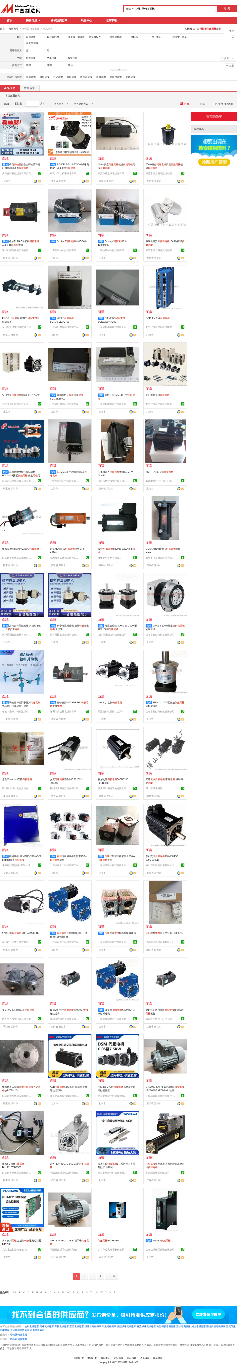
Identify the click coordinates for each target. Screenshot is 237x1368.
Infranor (161, 1240)
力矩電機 (58, 76)
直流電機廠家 (77, 1326)
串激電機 (101, 76)
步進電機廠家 (37, 1329)
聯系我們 (92, 1358)
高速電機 (130, 76)
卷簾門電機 (116, 76)
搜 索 (226, 8)
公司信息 (29, 87)
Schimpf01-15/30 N (72, 241)
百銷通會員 (14, 95)
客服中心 (105, 1358)
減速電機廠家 (198, 1326)
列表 (201, 103)
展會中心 (86, 20)
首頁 (9, 20)
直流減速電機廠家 (146, 1326)
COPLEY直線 (158, 318)
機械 (5, 164)
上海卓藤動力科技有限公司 (112, 634)
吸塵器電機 (86, 76)
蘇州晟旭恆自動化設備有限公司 (17, 788)
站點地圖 (118, 1358)
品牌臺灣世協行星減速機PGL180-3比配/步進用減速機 (21, 475)
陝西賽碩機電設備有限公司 (160, 942)
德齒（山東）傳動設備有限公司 (17, 711)
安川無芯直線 (157, 395)
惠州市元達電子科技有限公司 (17, 942)
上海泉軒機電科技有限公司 (64, 327)
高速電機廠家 (47, 1326)
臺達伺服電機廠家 (215, 1326)
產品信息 (9, 87)
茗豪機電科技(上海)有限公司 (160, 480)
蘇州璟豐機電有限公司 (157, 1172)
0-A (14, 1292)
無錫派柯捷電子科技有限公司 (65, 1018)
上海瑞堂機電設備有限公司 (160, 1249)
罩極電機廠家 (62, 1326)
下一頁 (111, 1276)
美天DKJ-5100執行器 (18, 1009)
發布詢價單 (214, 116)
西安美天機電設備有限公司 (16, 1018)
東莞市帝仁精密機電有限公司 (65, 173)
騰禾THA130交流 (159, 471)
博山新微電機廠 (154, 788)
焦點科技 (122, 1362)
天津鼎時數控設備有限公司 (16, 173)
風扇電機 (44, 76)
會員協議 (145, 1358)
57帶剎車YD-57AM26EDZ (20, 933)
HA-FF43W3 (109, 1240)
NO (68, 1292)
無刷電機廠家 (31, 1326)
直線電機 (71, 76)
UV (96, 1292)
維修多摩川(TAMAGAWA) (20, 548)
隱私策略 (131, 1358)
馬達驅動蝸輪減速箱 (120, 933)
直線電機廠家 (183, 1326)
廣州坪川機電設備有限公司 (64, 788)
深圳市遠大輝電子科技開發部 (113, 1249)
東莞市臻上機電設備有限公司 (113, 173)
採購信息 (33, 20)
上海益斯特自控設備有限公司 (65, 250)
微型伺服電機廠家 (166, 1326)
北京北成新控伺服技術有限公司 (160, 327)
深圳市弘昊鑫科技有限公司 (16, 480)
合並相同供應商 (223, 103)
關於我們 (79, 1358)
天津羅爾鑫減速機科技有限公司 (17, 634)
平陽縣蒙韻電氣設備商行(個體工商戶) (160, 1095)
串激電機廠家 (109, 1326)
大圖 (184, 103)
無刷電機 (31, 76)
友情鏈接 (158, 1358)
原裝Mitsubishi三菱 (17, 779)
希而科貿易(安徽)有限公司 (16, 865)
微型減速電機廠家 (126, 1326)
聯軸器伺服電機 (18, 1334)
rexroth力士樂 (110, 702)
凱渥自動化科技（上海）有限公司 (113, 711)
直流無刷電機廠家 (19, 1329)
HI (46, 1292)
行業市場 (111, 20)
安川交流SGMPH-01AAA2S (21, 395)
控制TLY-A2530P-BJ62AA (164, 933)
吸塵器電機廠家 (93, 1326)
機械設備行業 (59, 20)
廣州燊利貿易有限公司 (110, 557)
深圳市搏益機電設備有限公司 (17, 250)
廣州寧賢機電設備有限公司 (16, 327)
